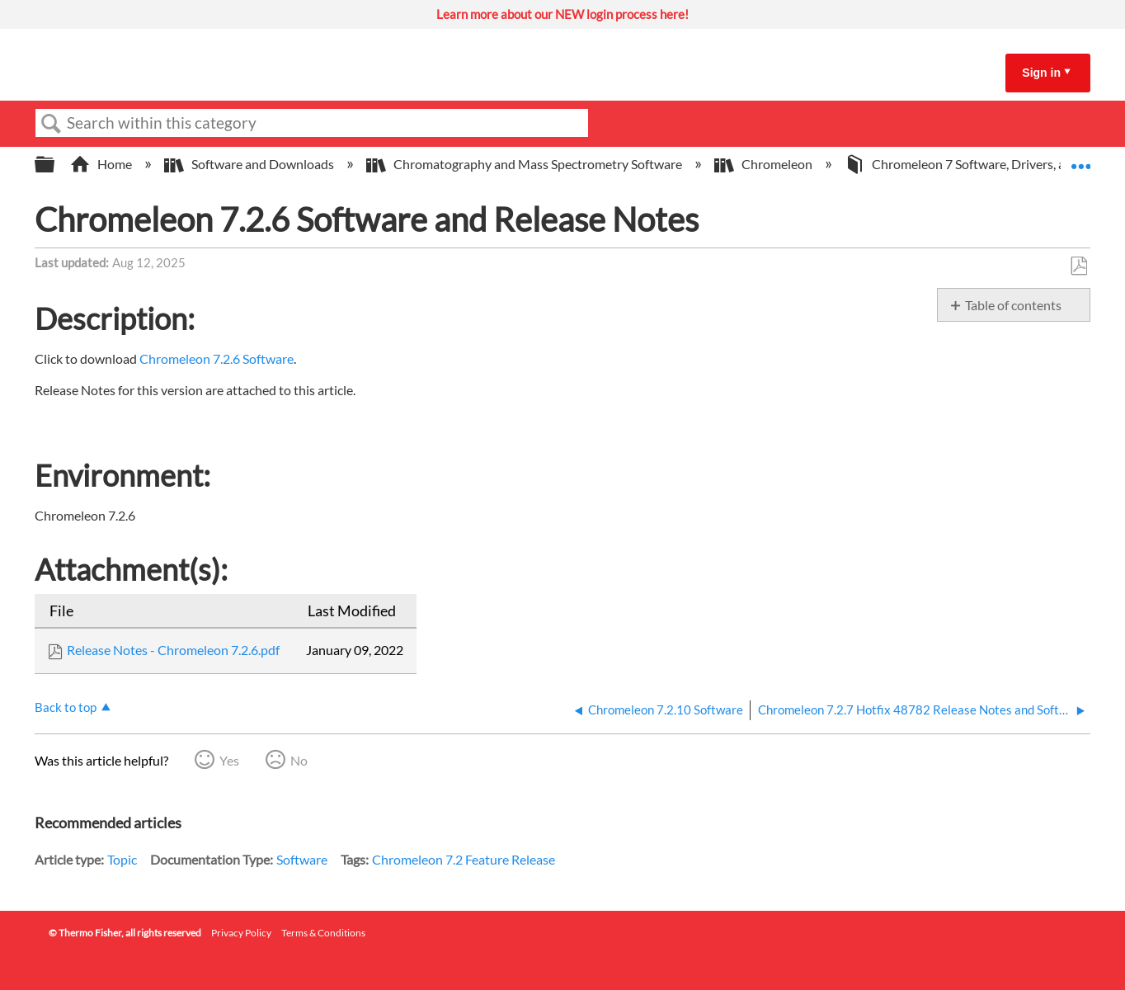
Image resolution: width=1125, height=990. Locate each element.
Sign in (1041, 72)
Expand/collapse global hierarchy (55, 165)
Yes (229, 760)
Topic (122, 859)
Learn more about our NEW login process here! (562, 14)
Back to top (65, 707)
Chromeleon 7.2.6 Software (216, 358)
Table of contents (1013, 305)
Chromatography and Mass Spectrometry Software (525, 164)
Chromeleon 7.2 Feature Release (463, 859)
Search (51, 124)
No (299, 760)
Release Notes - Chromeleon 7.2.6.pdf (173, 650)
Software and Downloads (250, 164)
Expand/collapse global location (1080, 159)
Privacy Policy (241, 932)
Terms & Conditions (323, 932)
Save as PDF (1078, 266)
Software (301, 859)
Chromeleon (764, 164)
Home (102, 164)
